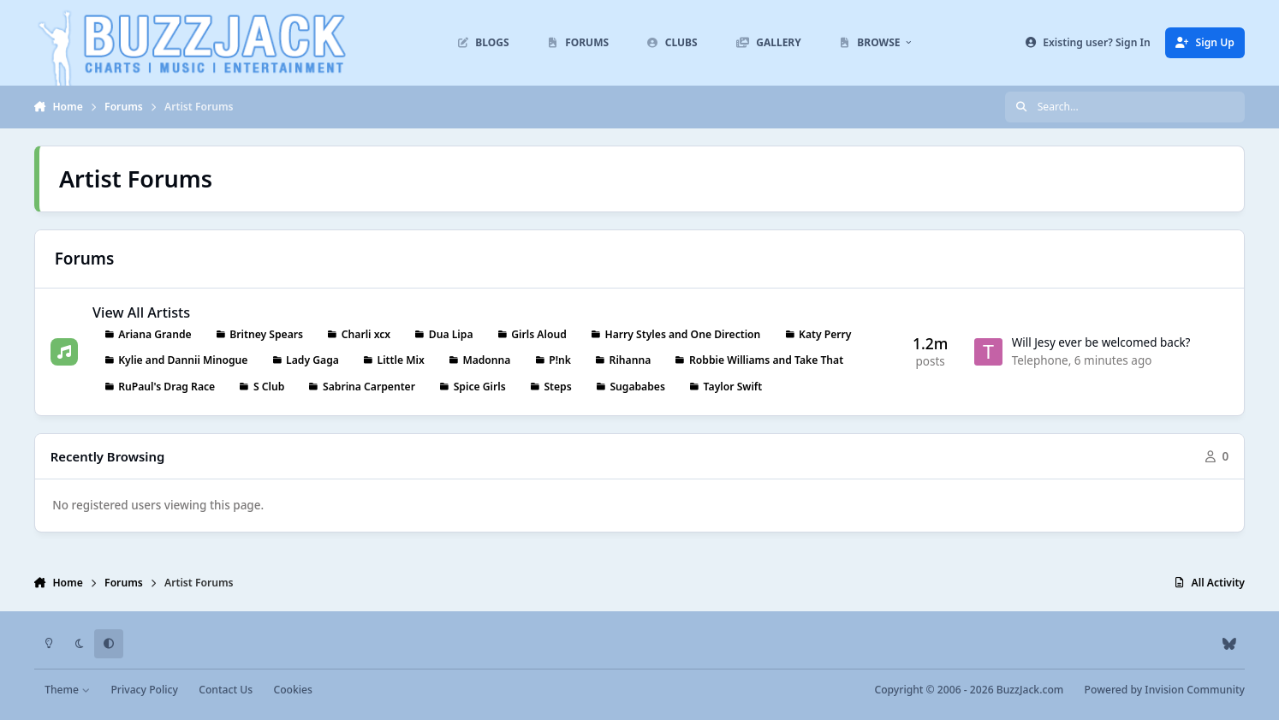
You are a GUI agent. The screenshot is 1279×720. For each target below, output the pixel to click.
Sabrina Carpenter (369, 385)
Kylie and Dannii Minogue (182, 360)
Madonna (486, 360)
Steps (557, 385)
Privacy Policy (143, 689)
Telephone (1040, 360)
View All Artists (141, 311)
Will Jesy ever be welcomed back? (1101, 342)
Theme (67, 689)
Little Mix (401, 360)
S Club (268, 385)
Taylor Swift (733, 385)
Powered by (1165, 689)
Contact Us (226, 689)
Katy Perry (825, 333)
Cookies (292, 689)
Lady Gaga (312, 360)
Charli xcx (366, 333)
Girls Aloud (539, 333)
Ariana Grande (154, 333)
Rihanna (630, 360)
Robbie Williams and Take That (766, 360)
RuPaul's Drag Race (166, 385)
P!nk (560, 360)
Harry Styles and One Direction (682, 333)
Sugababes (637, 385)
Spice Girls (480, 385)
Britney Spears (266, 333)
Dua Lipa (451, 333)
